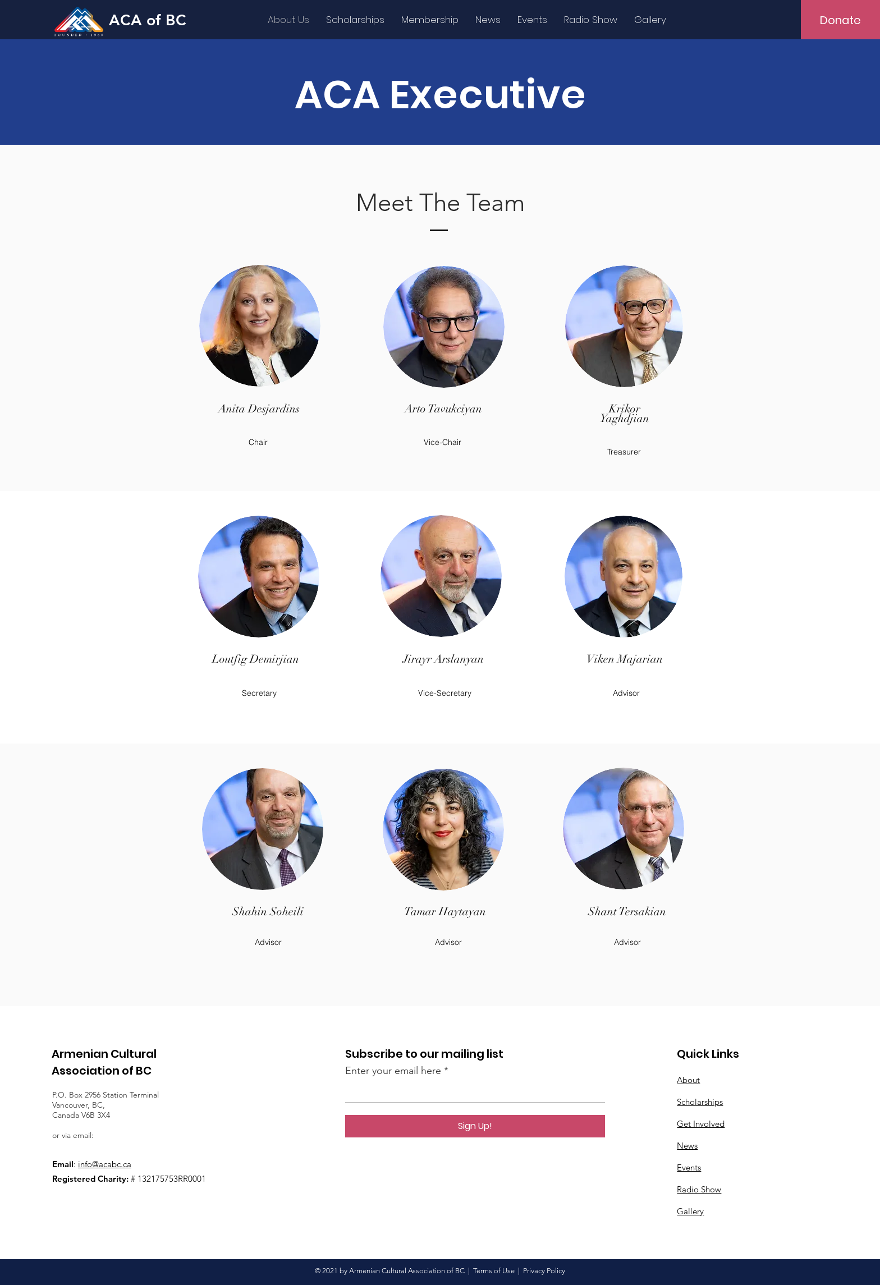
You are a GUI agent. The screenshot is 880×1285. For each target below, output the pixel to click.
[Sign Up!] (475, 1126)
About (688, 1080)
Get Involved (701, 1123)
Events (689, 1167)
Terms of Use (494, 1270)
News (687, 1145)
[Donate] (840, 20)
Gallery (690, 1211)
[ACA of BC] (155, 20)
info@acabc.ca (104, 1164)
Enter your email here (393, 1071)
